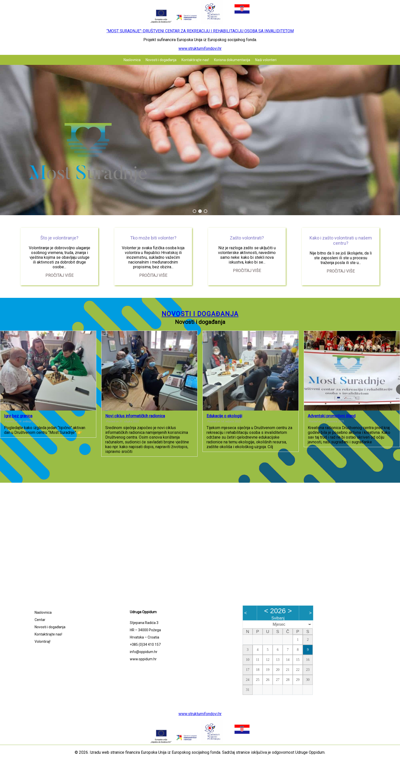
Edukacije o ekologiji (224, 416)
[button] (194, 211)
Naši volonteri (265, 60)
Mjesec (279, 624)
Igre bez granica (18, 416)
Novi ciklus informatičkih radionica (135, 416)
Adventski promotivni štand (331, 416)
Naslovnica (132, 60)
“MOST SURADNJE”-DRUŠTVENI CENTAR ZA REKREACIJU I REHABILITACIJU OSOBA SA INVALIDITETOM (200, 31)
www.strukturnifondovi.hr (200, 48)
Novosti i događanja (161, 60)
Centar (40, 620)
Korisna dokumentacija (232, 60)
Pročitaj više (59, 275)
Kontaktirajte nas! (195, 60)
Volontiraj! (42, 642)
